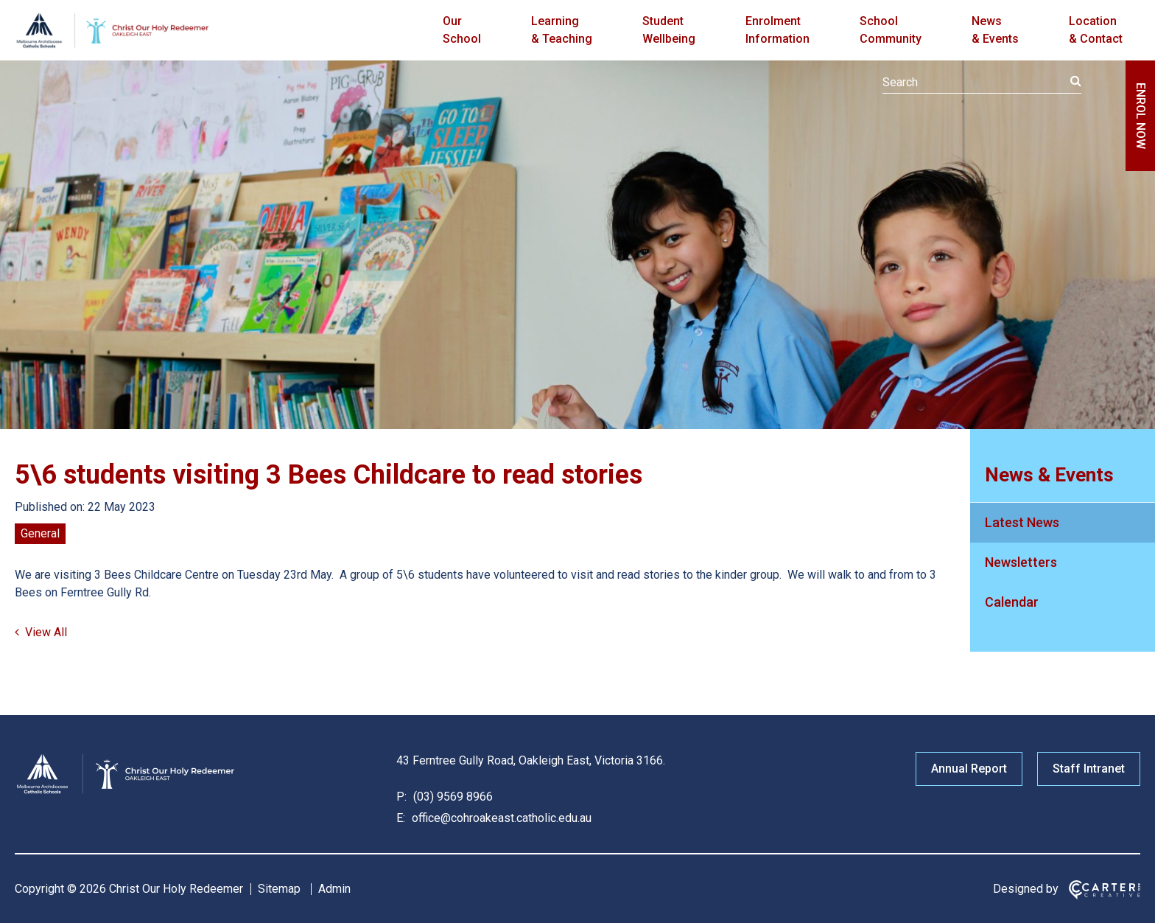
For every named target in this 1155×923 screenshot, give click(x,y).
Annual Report (969, 769)
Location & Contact (1096, 30)
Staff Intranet (1089, 769)
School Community (890, 30)
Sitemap (279, 889)
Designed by (1026, 889)
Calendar (1012, 602)
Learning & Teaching (561, 30)
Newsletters (1021, 562)
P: (401, 797)
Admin (334, 889)
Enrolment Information (777, 30)
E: (400, 818)
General (40, 533)
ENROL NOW (1141, 116)
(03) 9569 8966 (451, 797)
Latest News (1022, 522)
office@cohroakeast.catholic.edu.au (500, 818)
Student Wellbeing (668, 30)
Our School (462, 30)
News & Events (995, 30)
